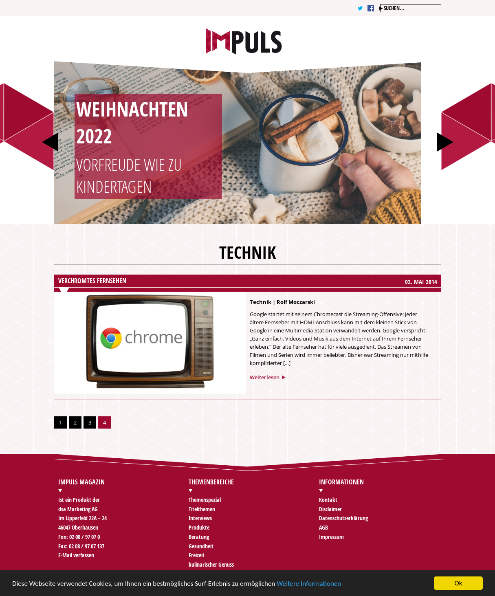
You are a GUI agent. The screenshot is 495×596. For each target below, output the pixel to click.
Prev (50, 142)
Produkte (199, 527)
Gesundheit (201, 546)
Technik (260, 302)
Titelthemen (202, 509)
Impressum (331, 537)
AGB (323, 527)
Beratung (199, 537)
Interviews (200, 518)
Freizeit (197, 555)
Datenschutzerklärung (343, 518)
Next (445, 142)
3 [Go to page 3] (89, 422)
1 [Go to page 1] (60, 422)
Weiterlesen (264, 377)
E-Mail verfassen (76, 555)
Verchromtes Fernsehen (92, 280)
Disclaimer (330, 509)
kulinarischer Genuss (211, 564)
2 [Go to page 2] (75, 422)
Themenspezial (205, 500)
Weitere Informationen (309, 584)
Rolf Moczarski (296, 302)
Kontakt (328, 500)
